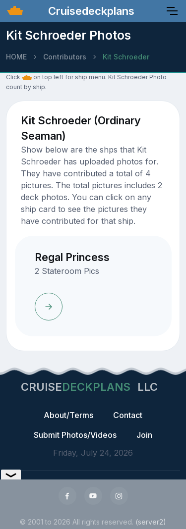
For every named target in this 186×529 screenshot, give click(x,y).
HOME (16, 57)
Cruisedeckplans (89, 10)
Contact (127, 415)
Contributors (64, 57)
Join (144, 435)
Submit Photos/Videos (75, 435)
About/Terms (68, 415)
